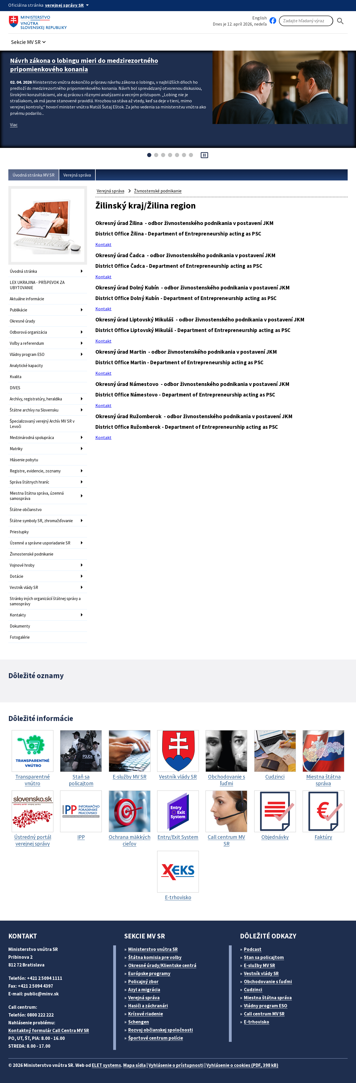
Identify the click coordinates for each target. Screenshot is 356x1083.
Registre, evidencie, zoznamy (35, 471)
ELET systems (106, 1065)
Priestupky (19, 531)
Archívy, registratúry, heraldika (36, 399)
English (259, 18)
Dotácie (16, 576)
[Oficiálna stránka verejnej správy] (68, 5)
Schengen (138, 1022)
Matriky (16, 448)
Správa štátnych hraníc (29, 482)
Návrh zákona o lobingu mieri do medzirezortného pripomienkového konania (84, 64)
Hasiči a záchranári (148, 1006)
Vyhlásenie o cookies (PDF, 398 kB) (242, 1065)
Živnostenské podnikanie (31, 554)
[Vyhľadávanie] (306, 21)
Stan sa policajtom (264, 957)
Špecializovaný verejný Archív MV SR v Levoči (42, 423)
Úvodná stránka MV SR (34, 175)
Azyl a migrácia (144, 990)
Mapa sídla (134, 1065)
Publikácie (18, 310)
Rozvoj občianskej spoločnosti (160, 1030)
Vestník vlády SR (24, 587)
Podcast (252, 949)
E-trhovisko (256, 1022)
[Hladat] (340, 21)
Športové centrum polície (155, 1038)
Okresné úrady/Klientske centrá (162, 965)
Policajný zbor (143, 981)
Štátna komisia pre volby (155, 957)
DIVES (15, 387)
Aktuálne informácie (27, 298)
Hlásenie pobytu (24, 459)
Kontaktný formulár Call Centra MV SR (48, 1030)
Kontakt (103, 244)
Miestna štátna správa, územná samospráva (37, 495)
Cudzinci (253, 990)
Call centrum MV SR (264, 1014)
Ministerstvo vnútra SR (153, 949)
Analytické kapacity (26, 365)
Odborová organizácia (28, 332)
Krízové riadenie (145, 1014)
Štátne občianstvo (26, 509)
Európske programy (149, 973)
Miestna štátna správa (268, 998)
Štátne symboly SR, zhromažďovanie (41, 520)
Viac (14, 124)
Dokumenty (20, 626)
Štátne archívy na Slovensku (34, 410)
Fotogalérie (20, 637)
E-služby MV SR (259, 965)
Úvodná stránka (23, 271)
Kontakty (18, 615)
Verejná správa (77, 175)
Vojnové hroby (22, 565)
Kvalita (15, 376)
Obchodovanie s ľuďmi (268, 981)
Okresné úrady (22, 321)
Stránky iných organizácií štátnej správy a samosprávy (45, 601)
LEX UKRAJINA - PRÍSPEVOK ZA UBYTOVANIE (37, 285)
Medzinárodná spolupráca (32, 437)
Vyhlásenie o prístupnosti (176, 1065)
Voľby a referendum (27, 343)
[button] (29, 40)
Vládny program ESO (27, 354)
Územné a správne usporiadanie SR (40, 543)
